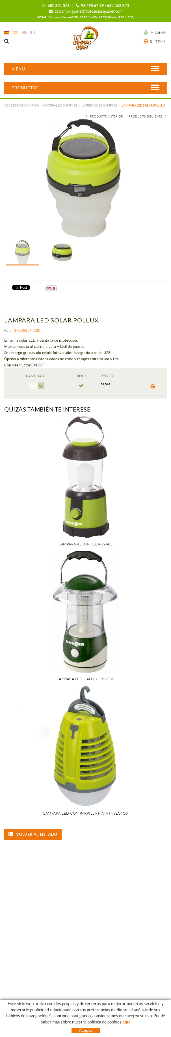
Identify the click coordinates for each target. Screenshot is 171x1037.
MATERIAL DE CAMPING (60, 105)
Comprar (152, 386)
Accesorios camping (21, 105)
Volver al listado (32, 834)
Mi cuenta (155, 32)
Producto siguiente (148, 116)
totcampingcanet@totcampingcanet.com (88, 11)
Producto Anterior (104, 116)
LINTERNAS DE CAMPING (99, 105)
